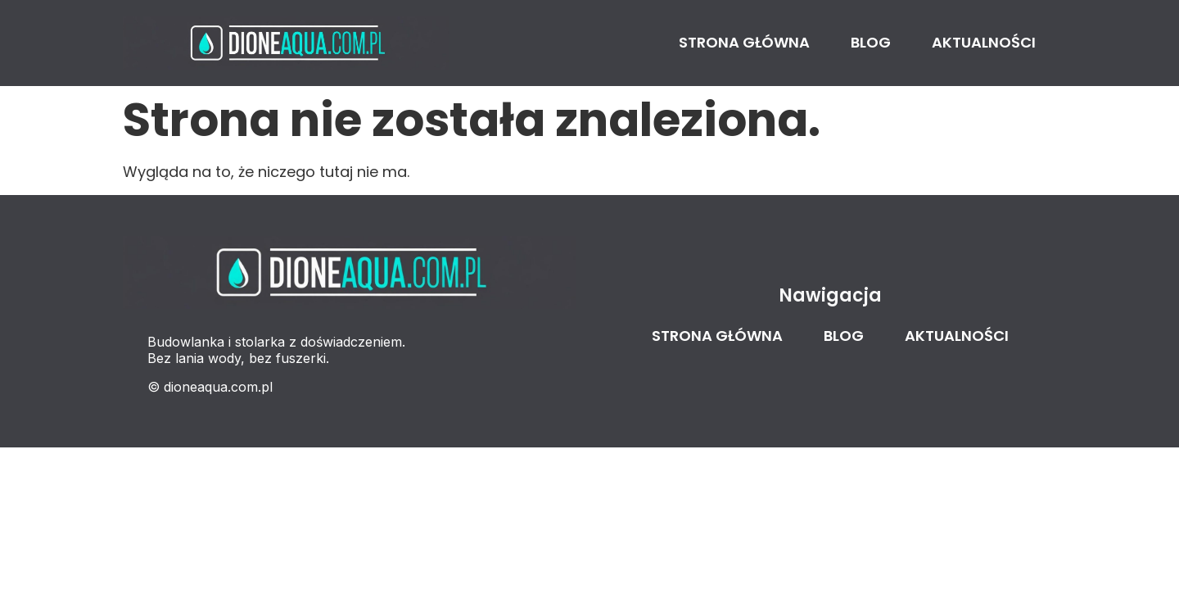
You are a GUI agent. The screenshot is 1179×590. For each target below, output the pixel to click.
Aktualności (984, 42)
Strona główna (744, 42)
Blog (871, 42)
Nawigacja (830, 295)
